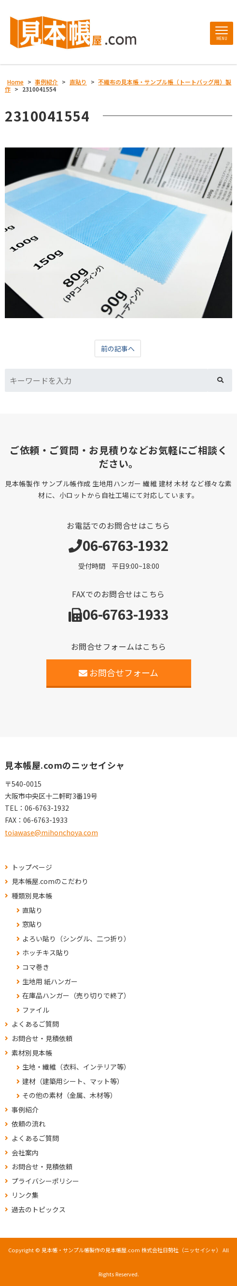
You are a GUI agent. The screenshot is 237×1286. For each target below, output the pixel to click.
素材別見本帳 (32, 1053)
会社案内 (25, 1152)
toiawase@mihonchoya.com (51, 832)
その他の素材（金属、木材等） (69, 1095)
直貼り (32, 910)
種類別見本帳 (32, 895)
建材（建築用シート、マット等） (73, 1081)
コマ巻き (35, 967)
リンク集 (25, 1195)
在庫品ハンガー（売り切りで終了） (76, 995)
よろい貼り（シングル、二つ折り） (76, 938)
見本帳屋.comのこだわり (50, 881)
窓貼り (32, 924)
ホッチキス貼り (46, 952)
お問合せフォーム (118, 672)
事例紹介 (25, 1109)
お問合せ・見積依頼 (42, 1038)
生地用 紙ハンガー (50, 981)
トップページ (32, 867)
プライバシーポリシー (45, 1181)
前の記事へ (118, 348)
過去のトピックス (39, 1209)
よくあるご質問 (35, 1024)
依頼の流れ (28, 1123)
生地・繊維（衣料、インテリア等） (76, 1067)
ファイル (35, 1010)
